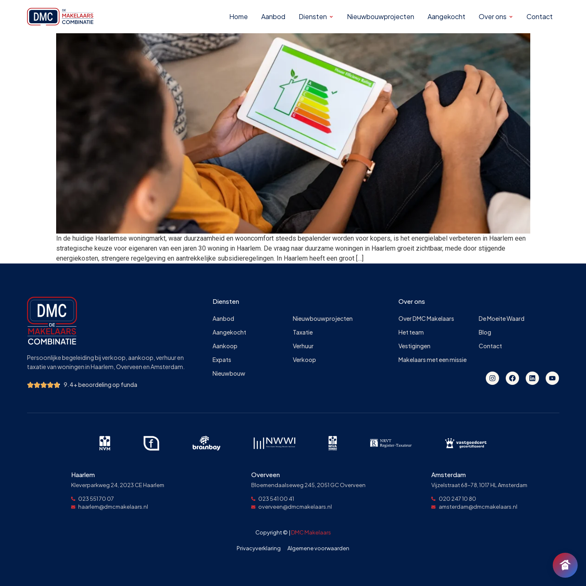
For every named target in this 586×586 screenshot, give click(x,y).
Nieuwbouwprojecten (323, 318)
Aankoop (225, 346)
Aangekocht (229, 332)
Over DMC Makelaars (426, 318)
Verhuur (303, 346)
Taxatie (303, 332)
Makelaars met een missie (432, 359)
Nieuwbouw (229, 373)
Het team (411, 332)
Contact (490, 346)
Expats (222, 359)
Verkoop (304, 359)
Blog (485, 332)
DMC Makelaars (311, 532)
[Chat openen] (565, 565)
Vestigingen (414, 346)
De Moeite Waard (501, 318)
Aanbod (223, 318)
